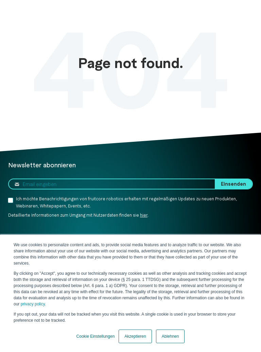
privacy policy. (32, 304)
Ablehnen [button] (170, 336)
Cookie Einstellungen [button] (95, 336)
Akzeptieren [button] (135, 336)
